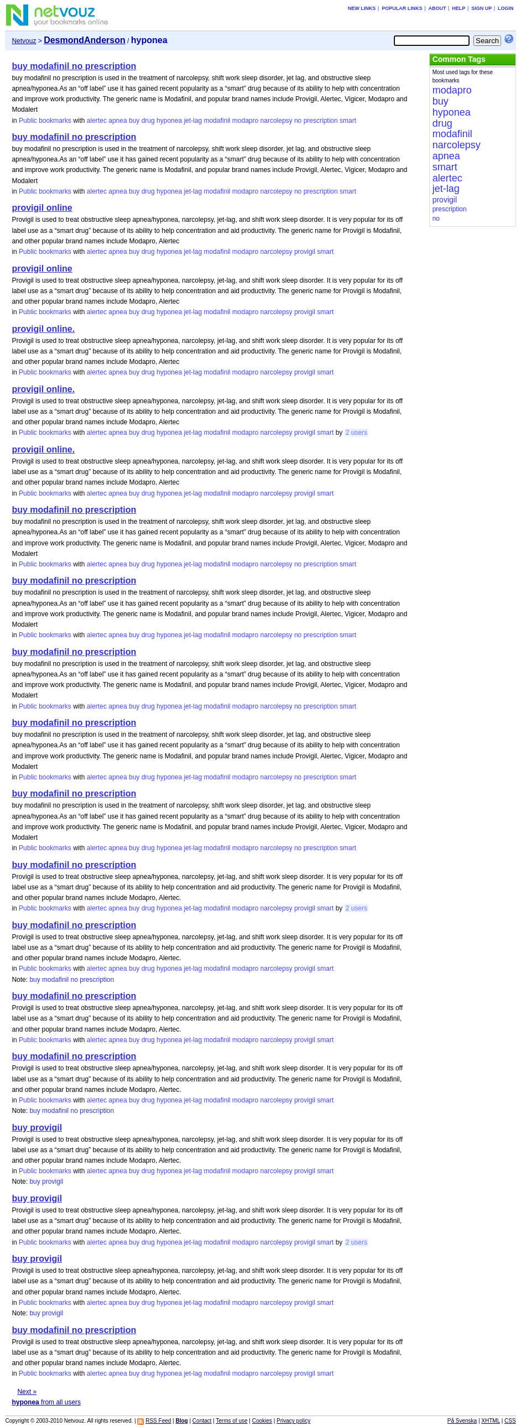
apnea (117, 120)
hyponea (169, 120)
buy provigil (37, 1127)
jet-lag (193, 120)
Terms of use (231, 1421)
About (437, 8)
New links (362, 8)
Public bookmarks (45, 120)
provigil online (42, 207)
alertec (97, 120)
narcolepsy (276, 120)
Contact (201, 1421)
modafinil (217, 120)
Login (506, 8)
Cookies (262, 1421)
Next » (27, 1392)
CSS (510, 1421)
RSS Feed (158, 1421)
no (297, 120)
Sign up (481, 8)
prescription (321, 120)
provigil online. (43, 329)
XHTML (490, 1421)
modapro (245, 120)
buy (134, 120)
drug (148, 120)
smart (348, 120)
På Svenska (462, 1421)
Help (458, 8)
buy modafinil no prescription (74, 66)
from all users (46, 1402)
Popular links (402, 8)
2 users (356, 432)
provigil (304, 252)
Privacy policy (293, 1421)
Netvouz (24, 41)
